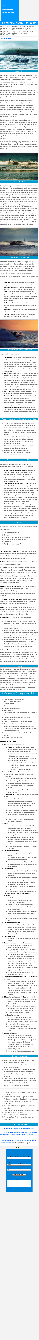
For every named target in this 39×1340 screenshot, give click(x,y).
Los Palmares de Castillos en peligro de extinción (17, 1128)
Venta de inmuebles (7, 9)
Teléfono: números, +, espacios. (19, 1163)
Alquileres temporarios (8, 12)
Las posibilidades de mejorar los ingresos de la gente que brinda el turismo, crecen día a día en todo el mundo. (18, 1135)
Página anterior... (6, 38)
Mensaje (19, 1179)
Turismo (4, 17)
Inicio (3, 5)
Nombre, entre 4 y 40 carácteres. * (19, 1156)
